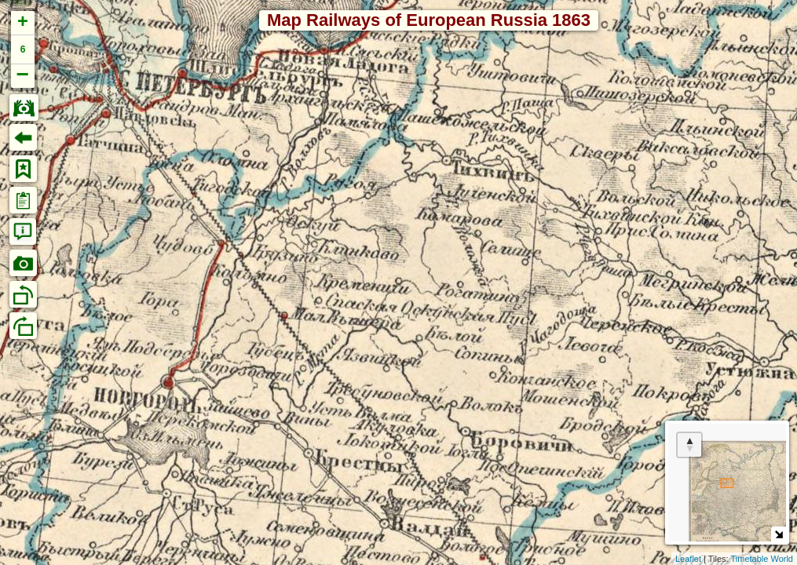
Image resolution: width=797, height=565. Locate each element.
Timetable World (762, 558)
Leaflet (688, 558)
